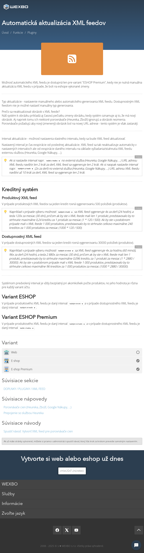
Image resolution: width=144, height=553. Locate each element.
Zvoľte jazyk (13, 513)
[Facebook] (57, 530)
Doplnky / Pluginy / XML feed (24, 389)
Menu (136, 7)
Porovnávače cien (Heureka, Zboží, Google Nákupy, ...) (37, 407)
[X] (66, 530)
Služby (8, 494)
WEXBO (10, 484)
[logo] (16, 7)
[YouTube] (76, 530)
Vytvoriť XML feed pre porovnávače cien (38, 431)
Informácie (12, 504)
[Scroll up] (138, 530)
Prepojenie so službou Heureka (23, 413)
